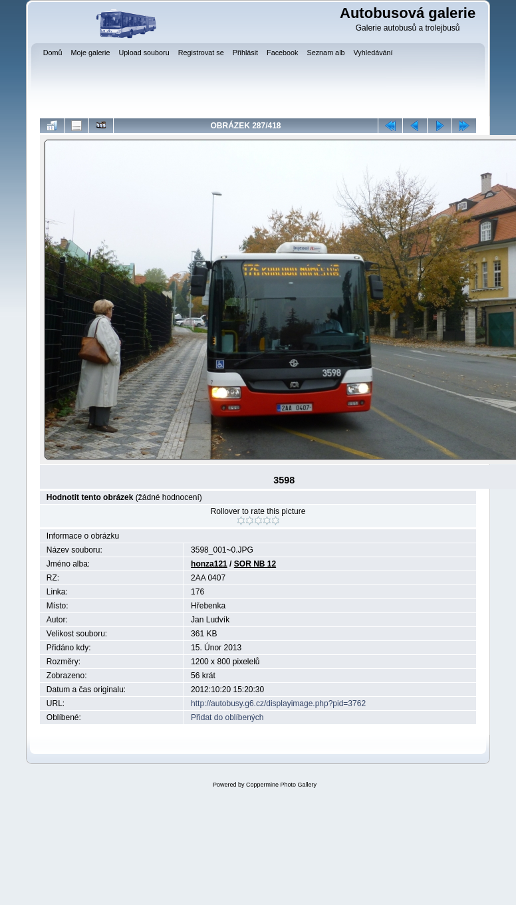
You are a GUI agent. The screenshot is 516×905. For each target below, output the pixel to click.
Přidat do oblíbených (227, 717)
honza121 (209, 564)
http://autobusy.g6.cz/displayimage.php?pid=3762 (278, 703)
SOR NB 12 (255, 564)
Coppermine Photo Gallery (281, 784)
